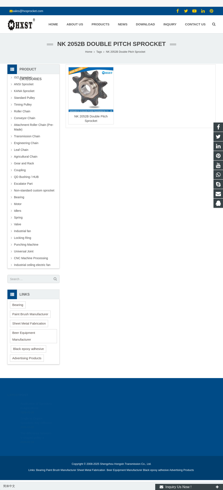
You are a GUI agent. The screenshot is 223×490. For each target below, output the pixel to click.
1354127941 (126, 403)
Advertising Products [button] (27, 358)
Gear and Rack (24, 163)
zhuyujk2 (123, 422)
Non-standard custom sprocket (34, 190)
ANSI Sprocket (23, 84)
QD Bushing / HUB (26, 177)
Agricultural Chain (25, 156)
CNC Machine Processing (31, 258)
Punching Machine (26, 244)
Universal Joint (23, 251)
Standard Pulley (24, 97)
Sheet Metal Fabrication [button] (29, 323)
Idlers (17, 210)
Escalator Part (23, 183)
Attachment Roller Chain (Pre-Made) (34, 127)
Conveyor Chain (24, 118)
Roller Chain (22, 111)
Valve (17, 224)
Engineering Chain (26, 143)
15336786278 (126, 409)
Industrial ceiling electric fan (32, 265)
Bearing (19, 197)
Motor (18, 204)
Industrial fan (22, 231)
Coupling (20, 170)
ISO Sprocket (23, 77)
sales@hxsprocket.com (27, 11)
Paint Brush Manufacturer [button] (30, 314)
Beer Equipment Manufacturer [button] (23, 336)
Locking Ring (22, 237)
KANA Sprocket (24, 91)
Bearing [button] (17, 305)
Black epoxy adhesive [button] (28, 349)
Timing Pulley (23, 104)
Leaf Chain (21, 149)
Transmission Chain (27, 136)
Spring (18, 217)
